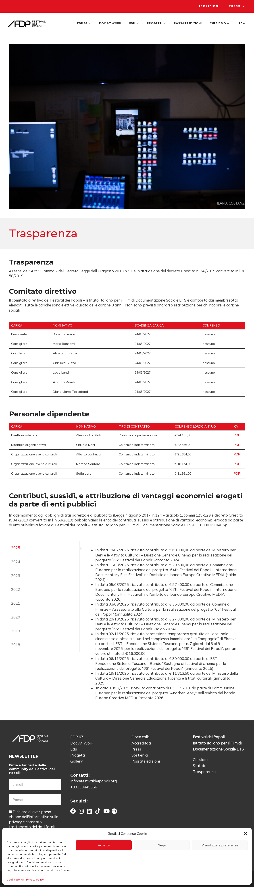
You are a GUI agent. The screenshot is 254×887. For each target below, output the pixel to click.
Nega (162, 845)
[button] (245, 833)
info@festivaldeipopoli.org (93, 781)
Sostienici (139, 755)
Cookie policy (15, 879)
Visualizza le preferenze (220, 845)
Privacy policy (35, 879)
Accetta (104, 845)
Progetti (156, 23)
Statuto (199, 765)
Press (237, 6)
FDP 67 (84, 23)
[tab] (44, 548)
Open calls (140, 736)
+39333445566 (83, 787)
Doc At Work (81, 743)
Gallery (76, 761)
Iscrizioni (209, 6)
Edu (134, 23)
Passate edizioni (188, 23)
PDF (237, 435)
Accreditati (141, 743)
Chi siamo (219, 23)
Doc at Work (110, 23)
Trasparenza (204, 771)
